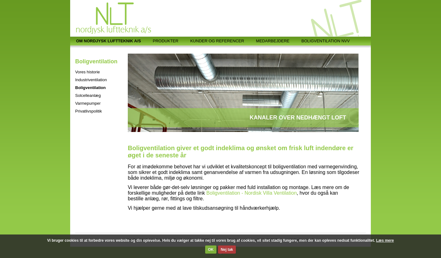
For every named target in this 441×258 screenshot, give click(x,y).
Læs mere (385, 240)
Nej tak (227, 249)
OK (211, 249)
